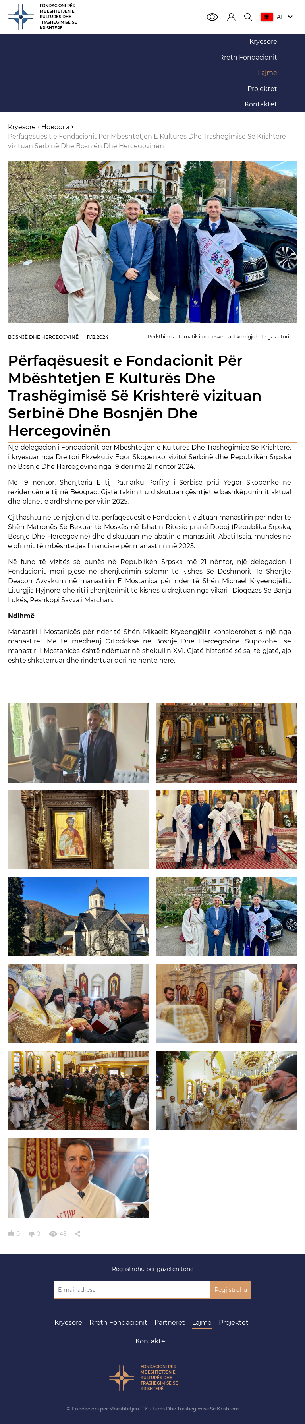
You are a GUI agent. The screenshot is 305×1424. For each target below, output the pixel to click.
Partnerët (169, 1322)
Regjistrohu (230, 1289)
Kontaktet (151, 1341)
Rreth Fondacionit (118, 1322)
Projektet (234, 1322)
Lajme (202, 1322)
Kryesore (68, 1322)
